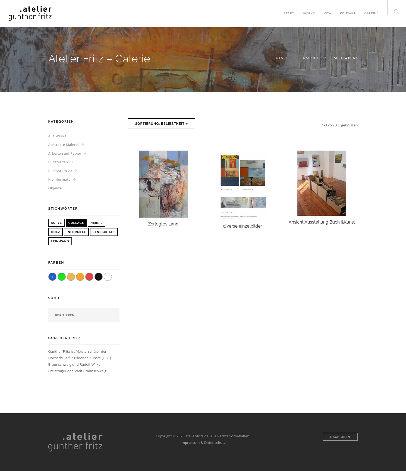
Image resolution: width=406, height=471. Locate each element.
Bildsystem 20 (60, 170)
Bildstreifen (58, 162)
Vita (327, 13)
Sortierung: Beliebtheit (161, 124)
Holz (55, 232)
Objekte (55, 188)
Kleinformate (59, 179)
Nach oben (340, 437)
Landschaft (104, 232)
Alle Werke (57, 135)
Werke (309, 13)
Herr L (96, 223)
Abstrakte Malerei (63, 144)
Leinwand (60, 241)
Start (289, 13)
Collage (76, 223)
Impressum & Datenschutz (203, 442)
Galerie (371, 13)
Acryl (56, 223)
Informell (76, 232)
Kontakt (348, 13)
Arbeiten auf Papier (64, 153)
